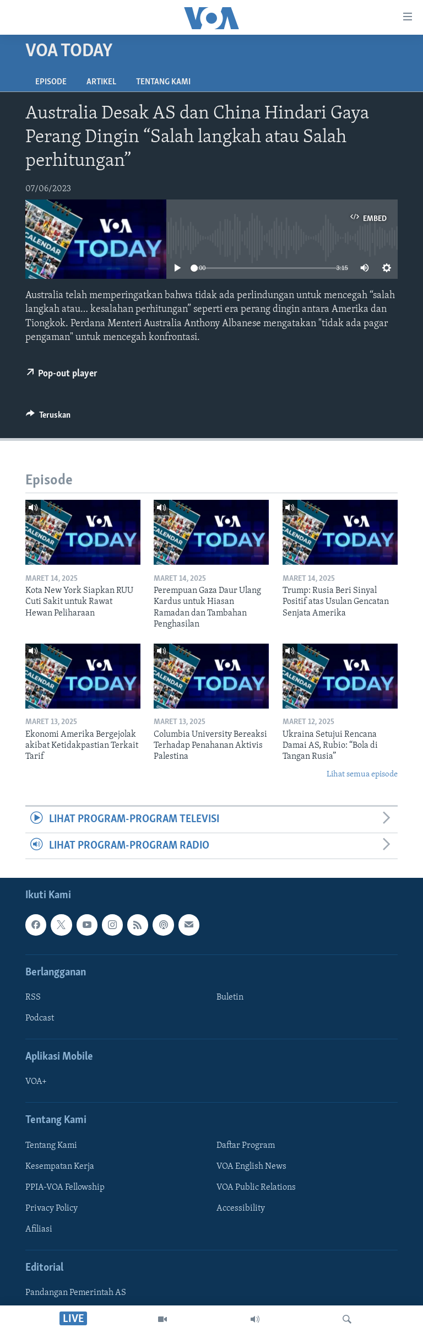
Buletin (229, 997)
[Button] (48, 417)
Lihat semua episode (362, 774)
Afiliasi (38, 1229)
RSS (33, 997)
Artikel (101, 82)
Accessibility (240, 1208)
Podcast (39, 1018)
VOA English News (251, 1166)
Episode (51, 82)
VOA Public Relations (256, 1187)
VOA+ (36, 1081)
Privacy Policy (51, 1208)
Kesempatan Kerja (59, 1166)
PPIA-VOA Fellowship (65, 1187)
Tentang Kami (163, 82)
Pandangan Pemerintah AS (75, 1292)
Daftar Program (245, 1145)
